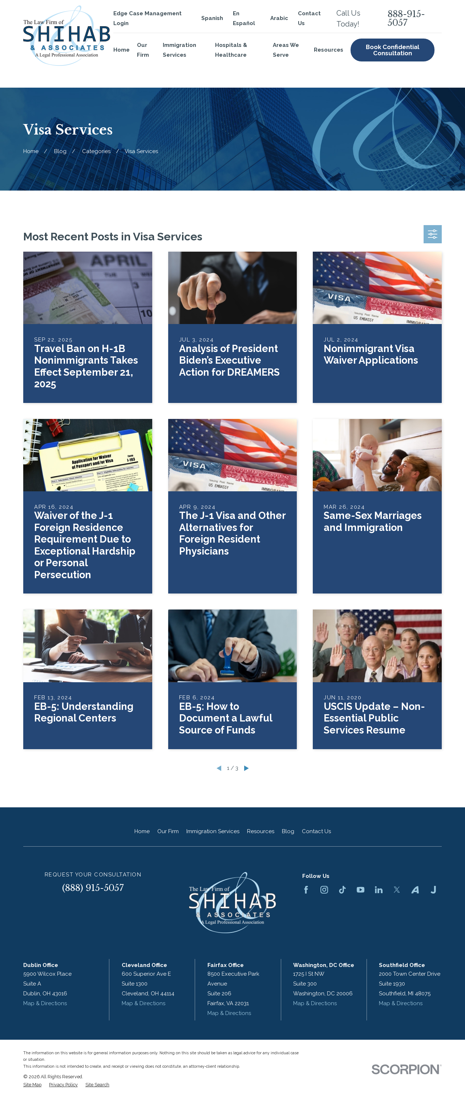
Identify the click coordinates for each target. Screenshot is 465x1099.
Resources (260, 831)
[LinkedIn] (379, 890)
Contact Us (316, 831)
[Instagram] (324, 890)
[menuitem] (32, 1085)
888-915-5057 (406, 18)
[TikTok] (342, 890)
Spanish (212, 18)
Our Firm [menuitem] (143, 50)
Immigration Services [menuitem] (179, 50)
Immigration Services (212, 831)
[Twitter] (397, 890)
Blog (288, 831)
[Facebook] (306, 890)
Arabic (279, 18)
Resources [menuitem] (328, 50)
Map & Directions (45, 1003)
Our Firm (168, 831)
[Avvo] (415, 890)
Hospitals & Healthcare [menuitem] (231, 50)
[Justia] (433, 890)
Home (142, 831)
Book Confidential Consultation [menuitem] (392, 50)
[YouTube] (360, 890)
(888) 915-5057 (93, 888)
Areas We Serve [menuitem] (286, 50)
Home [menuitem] (121, 50)
